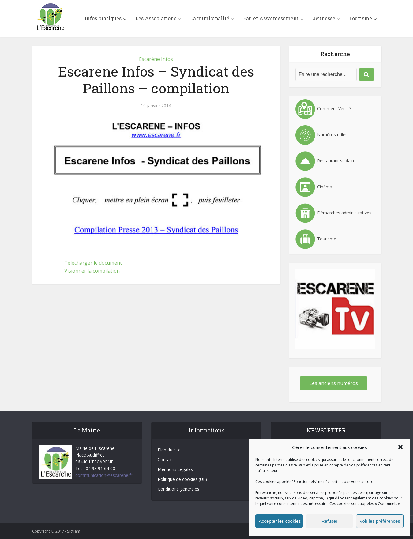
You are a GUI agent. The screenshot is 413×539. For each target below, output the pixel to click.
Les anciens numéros (333, 383)
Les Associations (155, 18)
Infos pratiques (103, 18)
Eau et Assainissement (271, 18)
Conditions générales (178, 489)
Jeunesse (324, 18)
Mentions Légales (175, 469)
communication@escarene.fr (103, 475)
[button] (400, 447)
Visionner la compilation (92, 270)
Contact (165, 459)
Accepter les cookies (280, 521)
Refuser (329, 521)
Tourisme (360, 18)
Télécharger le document (93, 262)
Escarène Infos (156, 59)
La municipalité (209, 18)
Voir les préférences (379, 521)
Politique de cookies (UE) (182, 479)
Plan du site (169, 450)
